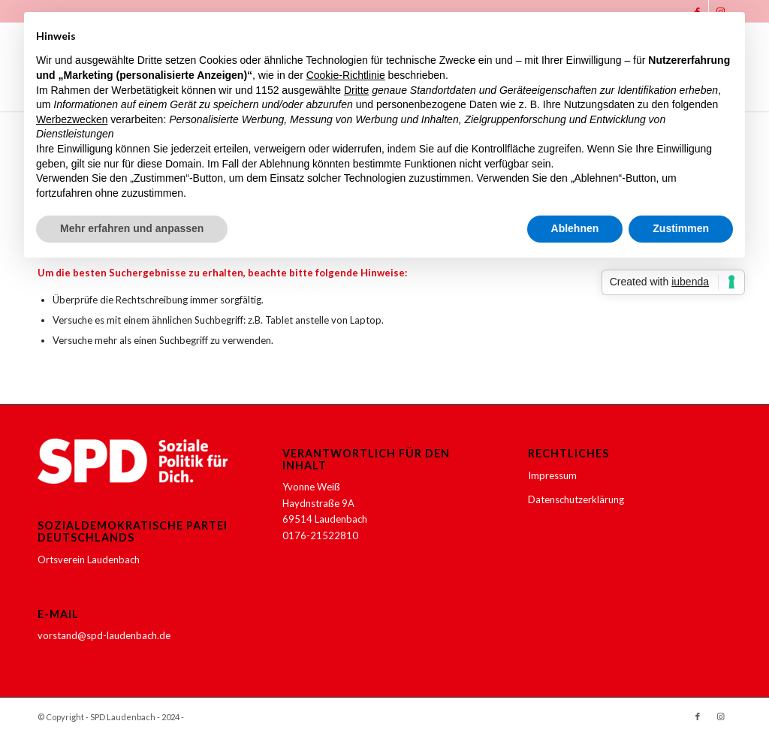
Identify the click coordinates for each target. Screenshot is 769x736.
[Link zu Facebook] (697, 716)
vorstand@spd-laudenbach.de (104, 635)
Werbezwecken (71, 119)
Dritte (356, 90)
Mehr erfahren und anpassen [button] (132, 228)
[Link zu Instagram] (720, 716)
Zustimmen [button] (681, 228)
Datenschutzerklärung (576, 499)
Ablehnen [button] (575, 228)
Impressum (552, 475)
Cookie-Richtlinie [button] (345, 75)
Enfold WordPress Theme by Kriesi (253, 717)
